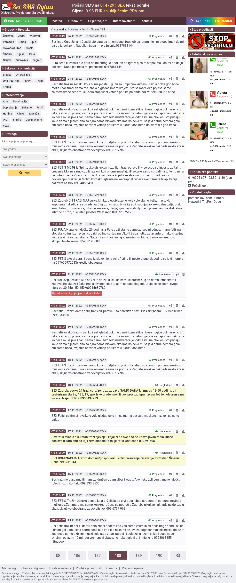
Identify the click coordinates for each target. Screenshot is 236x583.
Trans (39, 80)
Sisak (29, 48)
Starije (17, 119)
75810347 (58, 520)
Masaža (34, 113)
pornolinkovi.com (200, 198)
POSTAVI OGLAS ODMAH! (24, 21)
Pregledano (156, 36)
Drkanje (27, 107)
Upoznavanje (34, 119)
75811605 (58, 136)
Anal (6, 101)
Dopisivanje (10, 107)
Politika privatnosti (89, 568)
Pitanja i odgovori (32, 568)
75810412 (58, 495)
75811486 (58, 194)
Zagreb (37, 60)
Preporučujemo (132, 568)
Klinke (21, 113)
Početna (56, 21)
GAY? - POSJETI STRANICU (211, 21)
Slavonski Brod (12, 48)
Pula (32, 54)
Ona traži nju (11, 80)
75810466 (58, 473)
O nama (111, 568)
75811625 (58, 103)
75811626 (58, 78)
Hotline (7, 113)
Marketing (9, 568)
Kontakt (146, 21)
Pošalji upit (200, 186)
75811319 (58, 253)
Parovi (27, 80)
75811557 (58, 162)
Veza (6, 125)
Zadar (21, 35)
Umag (22, 42)
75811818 (58, 57)
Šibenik (7, 54)
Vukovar (35, 35)
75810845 (58, 359)
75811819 (58, 36)
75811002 (58, 326)
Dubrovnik (21, 60)
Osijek (7, 60)
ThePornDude (211, 202)
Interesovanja (124, 21)
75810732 (58, 410)
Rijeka (21, 54)
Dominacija (20, 101)
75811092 (58, 305)
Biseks (7, 74)
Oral (5, 119)
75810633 (58, 431)
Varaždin (8, 42)
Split (33, 42)
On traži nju (23, 74)
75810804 (58, 385)
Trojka (7, 86)
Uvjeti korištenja (60, 568)
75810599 (58, 452)
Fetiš (39, 107)
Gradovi (75, 21)
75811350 (58, 224)
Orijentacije (97, 21)
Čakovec (8, 35)
